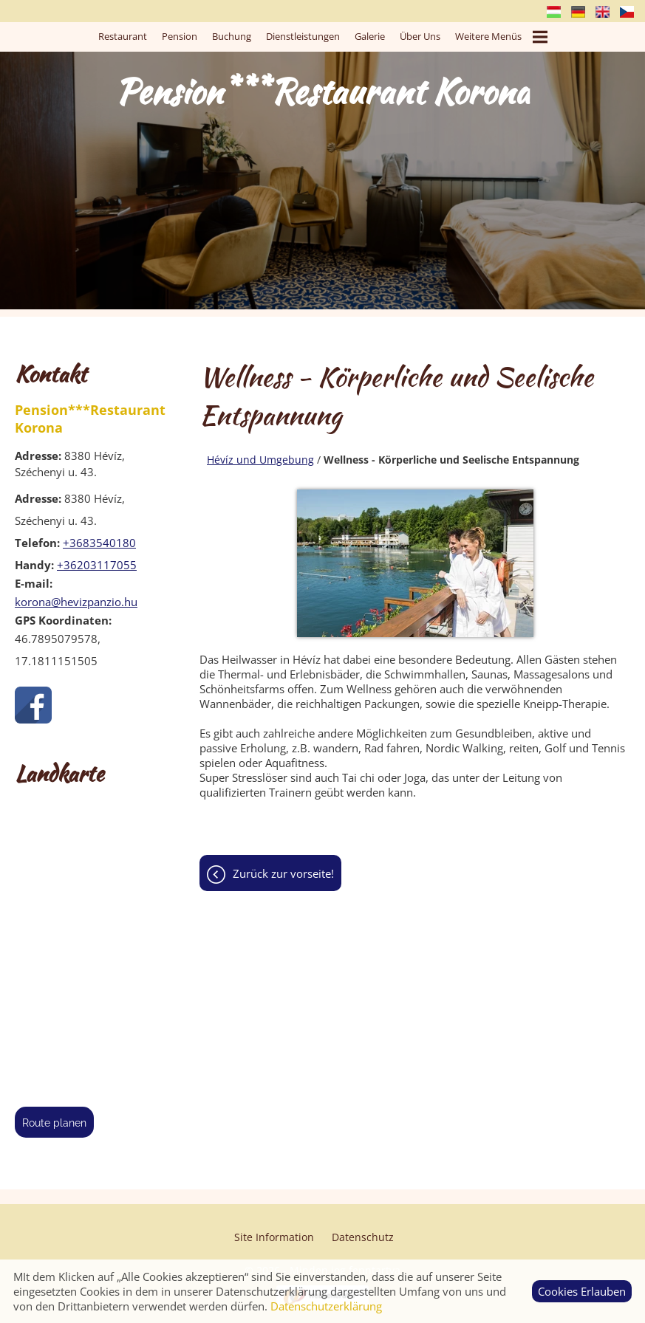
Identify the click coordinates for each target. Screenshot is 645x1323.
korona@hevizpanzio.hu (76, 601)
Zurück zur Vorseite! (283, 873)
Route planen (54, 1123)
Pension (179, 36)
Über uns (420, 36)
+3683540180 (99, 542)
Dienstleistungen (303, 36)
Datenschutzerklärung (326, 1306)
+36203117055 (97, 564)
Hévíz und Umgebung (260, 460)
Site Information (274, 1237)
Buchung (231, 36)
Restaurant (122, 36)
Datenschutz (363, 1237)
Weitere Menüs (501, 37)
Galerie (370, 36)
